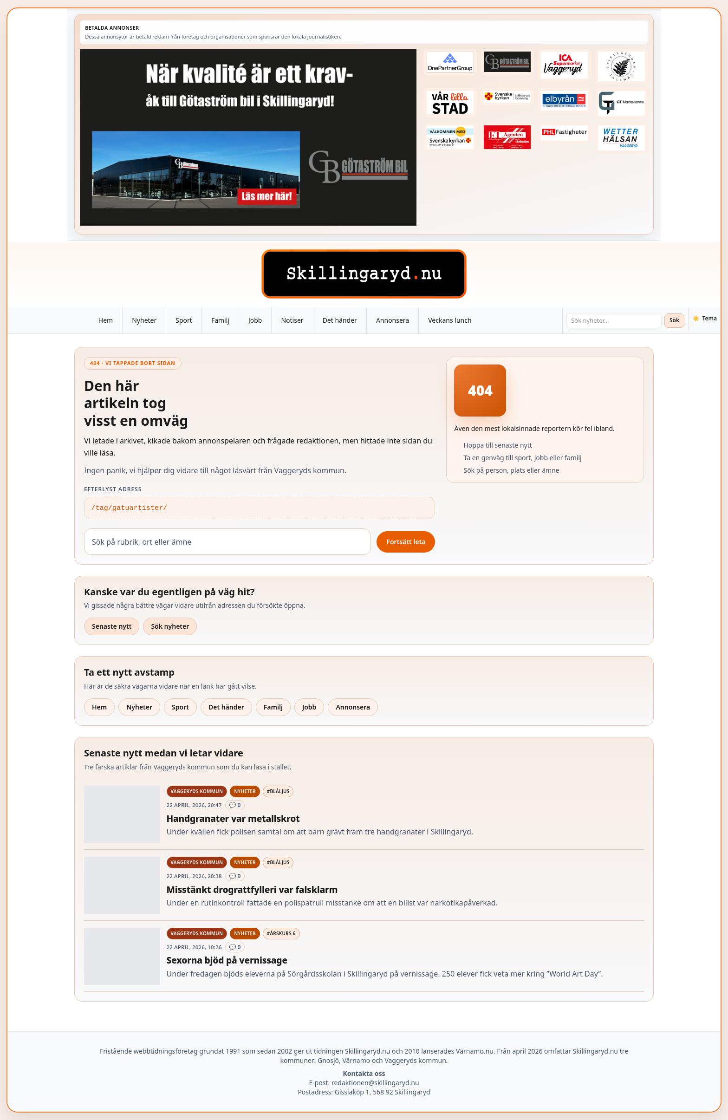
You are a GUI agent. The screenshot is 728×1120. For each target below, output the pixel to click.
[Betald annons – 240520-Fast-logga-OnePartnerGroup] (449, 62)
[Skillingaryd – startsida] (364, 274)
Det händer (340, 320)
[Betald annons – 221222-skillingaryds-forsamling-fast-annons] (507, 96)
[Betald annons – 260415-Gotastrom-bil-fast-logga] (507, 62)
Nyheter (144, 320)
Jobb (255, 320)
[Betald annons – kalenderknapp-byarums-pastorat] (449, 137)
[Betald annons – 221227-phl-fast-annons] (564, 133)
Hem (105, 320)
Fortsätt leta (405, 541)
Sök (674, 320)
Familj (220, 320)
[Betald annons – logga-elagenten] (507, 137)
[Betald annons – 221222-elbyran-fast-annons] (564, 100)
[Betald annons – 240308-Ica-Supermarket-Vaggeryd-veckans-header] (564, 65)
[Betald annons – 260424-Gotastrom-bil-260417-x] (248, 137)
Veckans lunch (449, 320)
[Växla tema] (704, 318)
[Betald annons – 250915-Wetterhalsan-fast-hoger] (621, 138)
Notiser (292, 320)
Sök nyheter (170, 626)
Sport (184, 320)
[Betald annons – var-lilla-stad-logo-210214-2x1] (449, 102)
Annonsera (392, 320)
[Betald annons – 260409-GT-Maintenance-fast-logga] (621, 103)
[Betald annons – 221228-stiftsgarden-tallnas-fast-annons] (621, 66)
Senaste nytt (111, 626)
